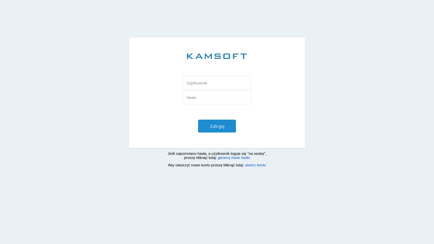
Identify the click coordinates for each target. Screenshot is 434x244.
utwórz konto (255, 165)
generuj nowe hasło (234, 158)
